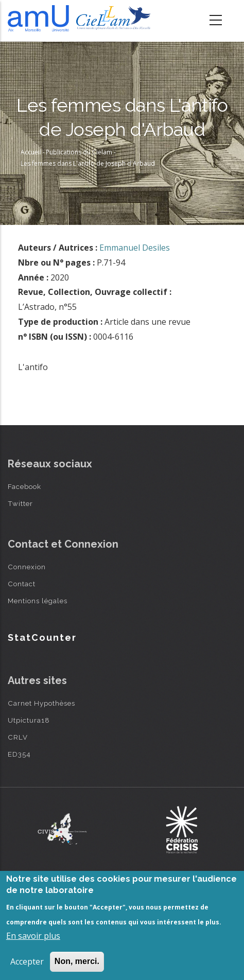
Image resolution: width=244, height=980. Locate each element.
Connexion (27, 567)
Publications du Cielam (79, 152)
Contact (22, 584)
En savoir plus (33, 935)
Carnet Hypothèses (41, 703)
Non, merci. (77, 961)
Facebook (24, 486)
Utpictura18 (29, 720)
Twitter (20, 503)
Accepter (27, 961)
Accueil (31, 152)
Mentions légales (37, 601)
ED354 (19, 754)
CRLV (18, 737)
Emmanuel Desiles (134, 247)
